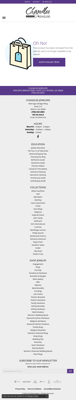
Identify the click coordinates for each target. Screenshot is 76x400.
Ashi (38, 194)
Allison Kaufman (38, 191)
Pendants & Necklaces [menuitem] (38, 273)
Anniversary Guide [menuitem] (37, 178)
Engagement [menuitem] (38, 264)
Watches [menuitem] (38, 285)
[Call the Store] (38, 112)
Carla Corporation (38, 203)
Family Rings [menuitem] (38, 327)
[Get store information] (38, 117)
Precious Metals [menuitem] (38, 166)
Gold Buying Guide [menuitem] (38, 181)
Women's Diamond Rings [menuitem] (38, 333)
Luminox (38, 227)
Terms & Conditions (34, 389)
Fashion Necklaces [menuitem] (38, 300)
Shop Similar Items (49, 62)
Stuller (38, 248)
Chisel (38, 206)
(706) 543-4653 (38, 92)
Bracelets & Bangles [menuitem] (38, 276)
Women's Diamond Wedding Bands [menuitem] (38, 351)
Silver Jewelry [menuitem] (38, 279)
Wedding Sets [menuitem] (37, 339)
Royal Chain (38, 242)
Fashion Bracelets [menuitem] (38, 297)
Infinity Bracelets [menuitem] (38, 306)
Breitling (38, 200)
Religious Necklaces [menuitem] (38, 321)
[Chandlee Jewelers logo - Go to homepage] (38, 12)
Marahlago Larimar (38, 230)
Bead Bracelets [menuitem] (38, 288)
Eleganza (38, 212)
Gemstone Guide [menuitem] (38, 163)
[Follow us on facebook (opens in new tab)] (38, 136)
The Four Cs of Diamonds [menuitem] (38, 151)
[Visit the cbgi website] (35, 381)
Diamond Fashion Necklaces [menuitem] (38, 318)
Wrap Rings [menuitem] (38, 336)
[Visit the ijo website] (42, 381)
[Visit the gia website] (17, 381)
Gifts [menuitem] (38, 282)
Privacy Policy (20, 389)
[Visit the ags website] (57, 381)
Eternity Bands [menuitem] (38, 348)
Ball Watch (38, 197)
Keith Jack (38, 221)
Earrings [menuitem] (38, 270)
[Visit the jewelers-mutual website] (26, 381)
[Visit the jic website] (49, 381)
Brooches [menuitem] (38, 342)
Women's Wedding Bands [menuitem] (38, 315)
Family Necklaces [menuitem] (38, 303)
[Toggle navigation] (4, 16)
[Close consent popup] (46, 396)
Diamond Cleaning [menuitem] (38, 172)
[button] (27, 2)
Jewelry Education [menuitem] (38, 148)
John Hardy (38, 218)
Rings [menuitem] (38, 267)
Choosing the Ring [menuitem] (38, 157)
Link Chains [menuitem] (38, 294)
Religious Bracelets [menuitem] (38, 330)
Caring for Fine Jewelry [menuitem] (38, 169)
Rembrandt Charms (38, 236)
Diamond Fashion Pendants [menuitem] (38, 324)
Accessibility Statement (52, 389)
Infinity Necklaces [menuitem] (38, 309)
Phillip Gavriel (37, 233)
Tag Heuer (38, 251)
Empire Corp (38, 254)
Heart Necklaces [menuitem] (38, 345)
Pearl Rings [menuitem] (38, 354)
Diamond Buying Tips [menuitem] (38, 154)
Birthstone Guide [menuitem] (38, 160)
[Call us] (38, 115)
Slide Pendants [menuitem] (38, 312)
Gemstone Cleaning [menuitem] (38, 175)
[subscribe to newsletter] (70, 371)
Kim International (38, 224)
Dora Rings (38, 209)
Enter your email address (37, 367)
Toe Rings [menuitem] (38, 291)
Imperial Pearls (38, 215)
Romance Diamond (38, 239)
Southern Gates (38, 245)
